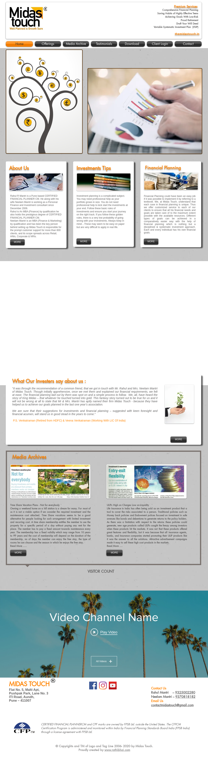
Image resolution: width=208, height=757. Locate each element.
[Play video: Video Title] (104, 632)
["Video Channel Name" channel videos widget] (104, 634)
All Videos (104, 661)
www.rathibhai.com (117, 750)
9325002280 (185, 692)
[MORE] (17, 242)
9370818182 (185, 697)
